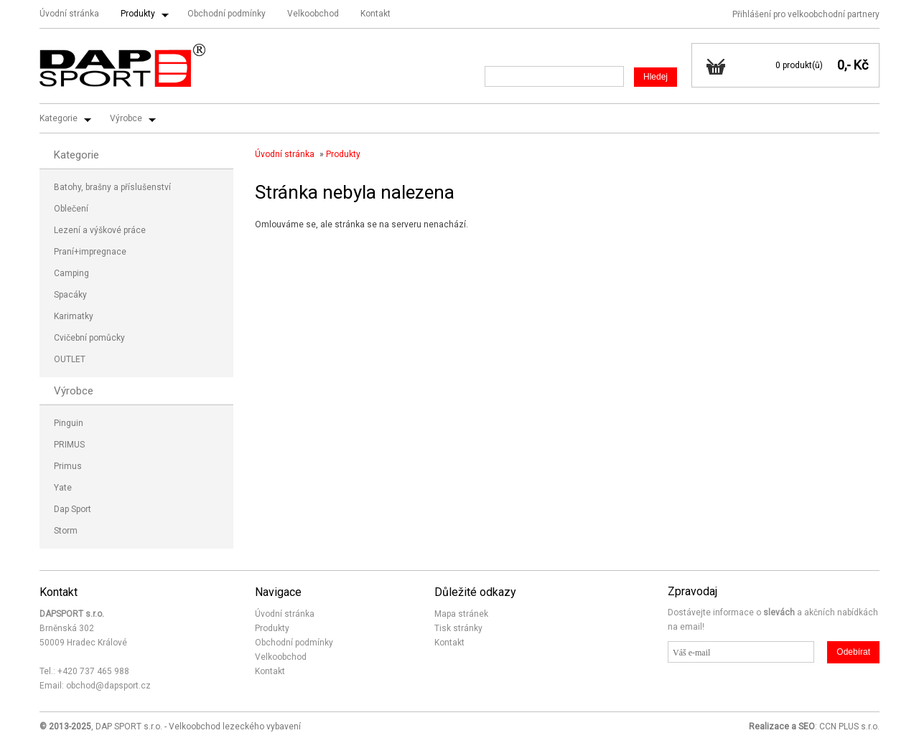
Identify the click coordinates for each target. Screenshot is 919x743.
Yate (63, 488)
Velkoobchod (313, 14)
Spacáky (70, 295)
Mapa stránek (461, 614)
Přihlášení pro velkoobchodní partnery (806, 14)
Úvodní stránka (69, 14)
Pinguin (68, 423)
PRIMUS (69, 445)
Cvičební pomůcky (89, 338)
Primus (68, 466)
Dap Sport (72, 509)
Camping (71, 273)
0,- (844, 64)
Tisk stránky (458, 628)
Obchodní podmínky (226, 14)
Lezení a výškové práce (100, 230)
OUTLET (69, 359)
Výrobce (126, 118)
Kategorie (58, 118)
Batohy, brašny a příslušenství (112, 187)
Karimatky (73, 316)
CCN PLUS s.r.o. (849, 726)
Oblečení (71, 209)
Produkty (138, 14)
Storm (66, 531)
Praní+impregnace (90, 252)
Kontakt (375, 14)
